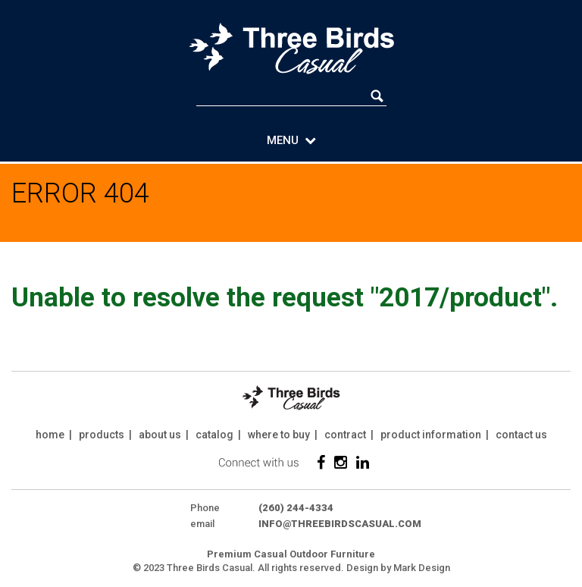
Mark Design (421, 567)
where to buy (279, 434)
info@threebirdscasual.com (339, 523)
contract (345, 434)
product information (430, 434)
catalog (214, 434)
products (101, 434)
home (50, 434)
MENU (291, 140)
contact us (521, 434)
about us (160, 434)
